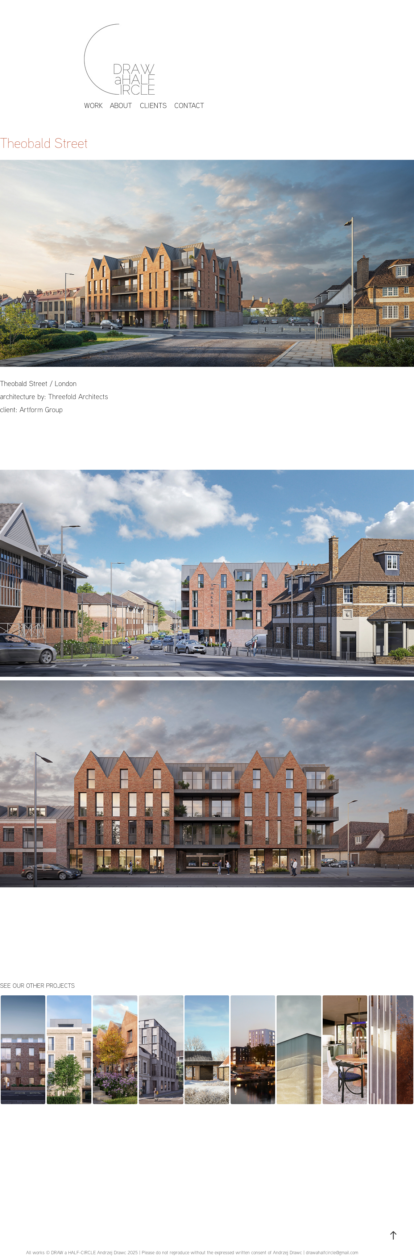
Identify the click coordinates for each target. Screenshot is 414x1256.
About (121, 105)
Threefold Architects (78, 396)
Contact (189, 105)
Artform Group (41, 409)
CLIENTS (153, 105)
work (93, 105)
